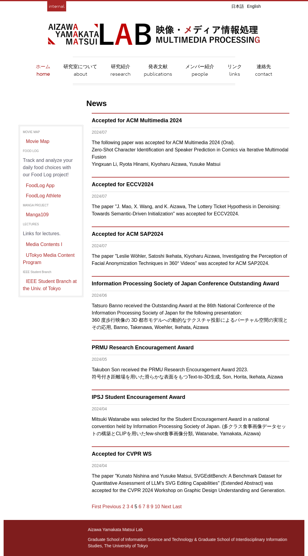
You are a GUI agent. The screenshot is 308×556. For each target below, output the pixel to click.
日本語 (237, 6)
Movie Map (37, 141)
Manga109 (37, 214)
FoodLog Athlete (43, 195)
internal (57, 6)
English (254, 6)
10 (157, 506)
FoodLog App (40, 185)
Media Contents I (44, 244)
